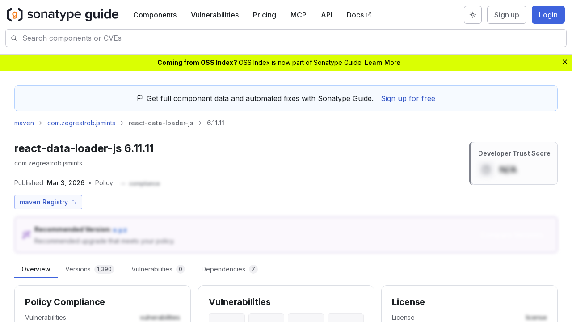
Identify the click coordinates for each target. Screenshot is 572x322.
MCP (298, 14)
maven (24, 123)
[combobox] (294, 38)
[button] (140, 184)
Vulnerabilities (215, 14)
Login (548, 14)
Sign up (506, 14)
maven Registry (48, 202)
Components (155, 14)
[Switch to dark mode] (473, 15)
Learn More (382, 62)
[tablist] (286, 269)
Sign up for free (408, 98)
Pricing (264, 14)
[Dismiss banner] (564, 61)
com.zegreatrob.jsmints (81, 123)
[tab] (36, 269)
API (326, 14)
